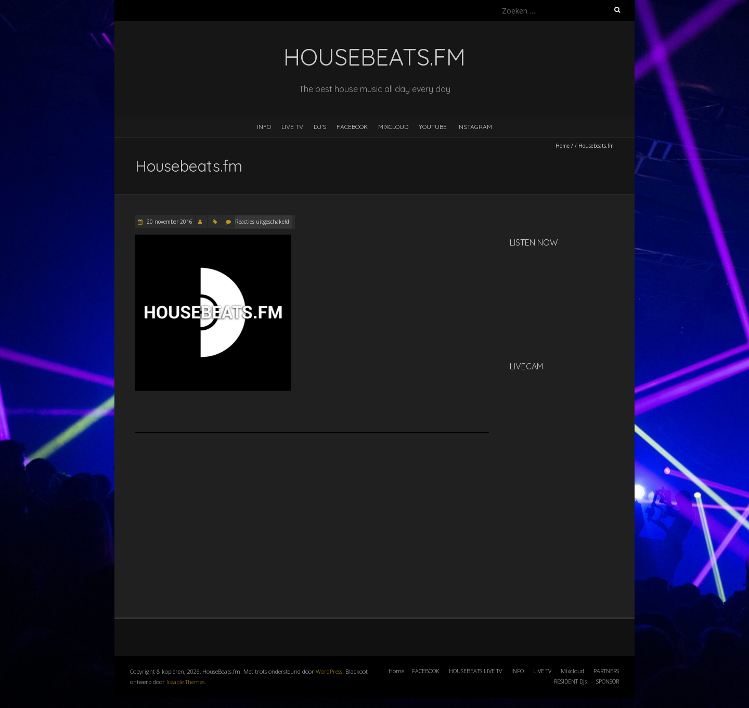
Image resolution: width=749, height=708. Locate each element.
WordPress (329, 671)
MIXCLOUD (393, 127)
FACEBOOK (352, 127)
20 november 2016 (168, 221)
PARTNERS (606, 671)
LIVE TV (292, 127)
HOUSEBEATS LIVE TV (475, 671)
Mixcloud (572, 671)
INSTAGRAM (474, 127)
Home (563, 145)
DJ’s (320, 127)
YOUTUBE (433, 127)
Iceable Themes (185, 682)
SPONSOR (607, 681)
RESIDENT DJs (570, 681)
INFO (264, 127)
